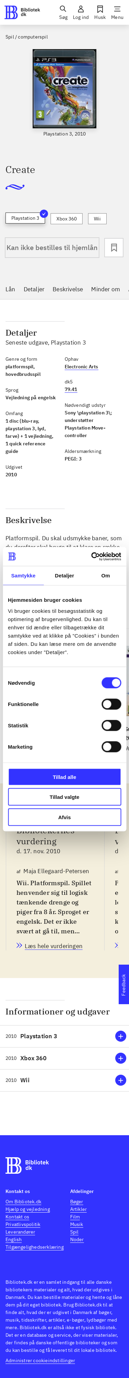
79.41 (71, 389)
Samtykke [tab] (23, 575)
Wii (97, 219)
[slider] (64, 100)
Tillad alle (64, 777)
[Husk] (100, 12)
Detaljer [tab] (64, 575)
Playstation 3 (28, 217)
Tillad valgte (64, 797)
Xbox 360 (66, 219)
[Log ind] (81, 12)
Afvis (64, 817)
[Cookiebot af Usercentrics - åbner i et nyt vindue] (92, 556)
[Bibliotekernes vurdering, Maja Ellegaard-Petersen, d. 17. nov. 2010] (54, 946)
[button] (64, 1036)
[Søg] (63, 12)
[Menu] (117, 12)
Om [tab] (105, 575)
